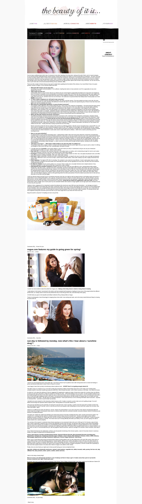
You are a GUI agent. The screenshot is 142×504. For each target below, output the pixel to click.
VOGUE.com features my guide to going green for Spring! (54, 249)
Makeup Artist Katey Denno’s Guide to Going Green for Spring (74, 289)
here (64, 81)
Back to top (31, 502)
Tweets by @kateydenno (108, 56)
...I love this (38, 338)
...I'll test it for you (39, 246)
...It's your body (39, 497)
